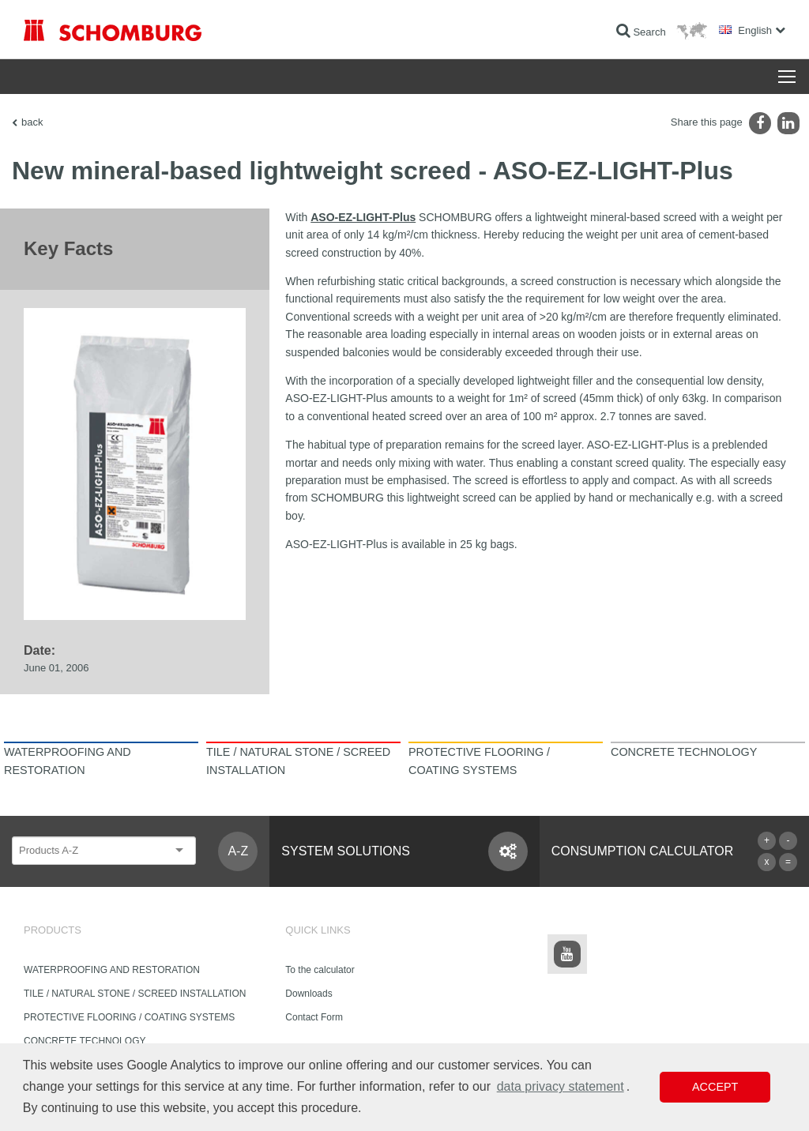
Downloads (308, 993)
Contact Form (314, 1017)
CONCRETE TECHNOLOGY (84, 1040)
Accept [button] (715, 1086)
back (32, 122)
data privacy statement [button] (560, 1086)
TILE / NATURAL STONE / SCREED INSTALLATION (135, 993)
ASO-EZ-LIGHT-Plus (363, 217)
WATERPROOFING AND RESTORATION (112, 969)
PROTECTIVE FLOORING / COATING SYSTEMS (129, 1017)
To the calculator (319, 969)
